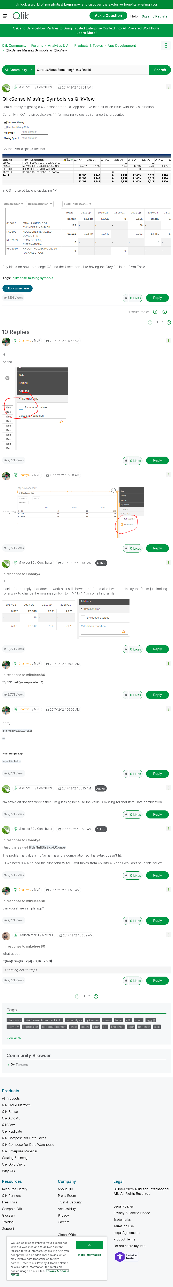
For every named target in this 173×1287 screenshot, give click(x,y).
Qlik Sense (10, 1112)
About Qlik (65, 1189)
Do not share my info (130, 1246)
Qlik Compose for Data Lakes (24, 1138)
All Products (11, 1098)
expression (30, 1026)
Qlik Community (14, 45)
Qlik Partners (11, 1196)
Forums (37, 45)
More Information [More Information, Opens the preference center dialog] (89, 1254)
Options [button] (166, 45)
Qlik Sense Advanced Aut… (43, 1020)
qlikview (13, 1026)
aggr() (151, 1020)
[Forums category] (9, 1064)
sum (157, 1026)
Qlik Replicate (12, 1131)
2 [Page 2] (162, 322)
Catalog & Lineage (15, 1158)
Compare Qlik (12, 1209)
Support (8, 1228)
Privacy (63, 1215)
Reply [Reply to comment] (157, 460)
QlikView (8, 1125)
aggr (131, 1026)
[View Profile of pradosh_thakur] (28, 935)
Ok (89, 1244)
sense (107, 1020)
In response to (22, 574)
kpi (105, 1026)
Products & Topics (88, 45)
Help (134, 16)
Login (68, 4)
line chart (117, 1026)
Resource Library (14, 1189)
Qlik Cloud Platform (16, 1105)
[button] (168, 86)
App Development (122, 45)
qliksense (92, 1020)
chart (73, 1026)
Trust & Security (70, 1202)
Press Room (67, 1196)
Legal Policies (123, 1206)
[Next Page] (168, 322)
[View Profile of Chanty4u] (24, 340)
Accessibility (67, 1209)
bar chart (144, 1026)
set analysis (74, 1020)
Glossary (8, 1215)
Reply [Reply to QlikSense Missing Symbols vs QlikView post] (157, 298)
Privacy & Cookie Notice (131, 1213)
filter (96, 1026)
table (118, 1020)
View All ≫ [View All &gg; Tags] (14, 1038)
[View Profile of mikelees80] (26, 87)
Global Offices (68, 1235)
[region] (57, 1258)
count (85, 1026)
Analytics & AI (59, 45)
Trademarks (122, 1219)
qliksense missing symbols (33, 278)
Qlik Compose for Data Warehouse (28, 1144)
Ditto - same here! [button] (18, 288)
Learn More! (87, 33)
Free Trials (9, 1202)
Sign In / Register (155, 16)
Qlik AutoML (11, 1118)
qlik (128, 1020)
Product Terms (124, 1239)
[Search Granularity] (19, 70)
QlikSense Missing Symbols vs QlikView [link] (36, 50)
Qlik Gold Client (13, 1164)
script (138, 1020)
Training (8, 1222)
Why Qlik (8, 1171)
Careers (63, 1222)
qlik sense (14, 1020)
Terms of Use (123, 1226)
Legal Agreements (126, 1233)
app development (54, 1026)
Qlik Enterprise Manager (19, 1151)
